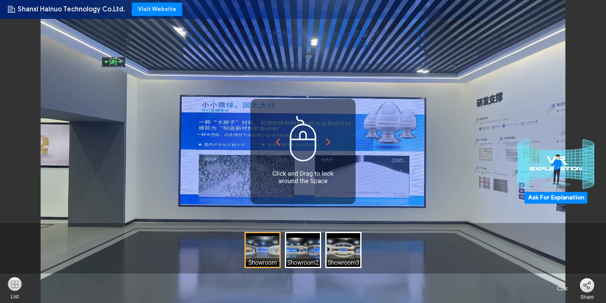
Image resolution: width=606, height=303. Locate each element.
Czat (557, 288)
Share (587, 297)
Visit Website (157, 9)
